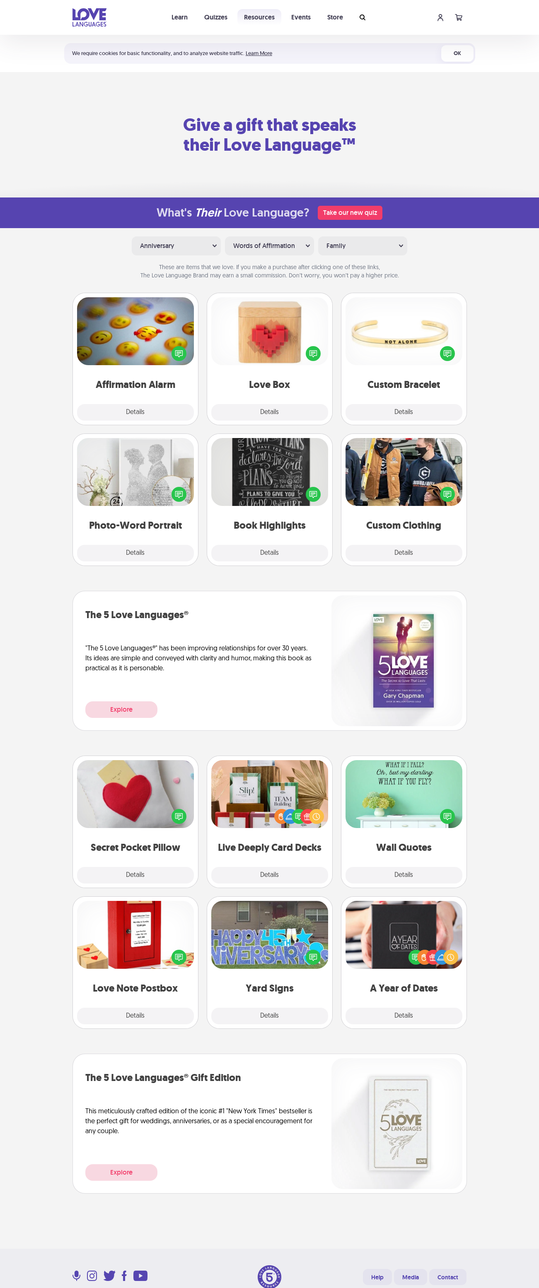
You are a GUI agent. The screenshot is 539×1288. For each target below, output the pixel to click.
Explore (121, 709)
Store (335, 17)
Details (135, 412)
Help (377, 1277)
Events (301, 17)
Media (410, 1277)
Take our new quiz (350, 212)
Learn (180, 17)
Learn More (259, 53)
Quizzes (215, 17)
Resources (259, 17)
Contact (447, 1277)
